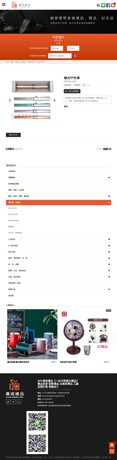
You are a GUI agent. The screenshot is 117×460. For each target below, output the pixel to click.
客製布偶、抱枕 (14, 283)
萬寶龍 (11, 227)
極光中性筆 (13, 135)
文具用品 (11, 239)
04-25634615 (47, 399)
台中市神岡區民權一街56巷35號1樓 (55, 393)
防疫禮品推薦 (13, 184)
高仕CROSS (13, 214)
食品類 (11, 296)
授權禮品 (11, 177)
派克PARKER (13, 221)
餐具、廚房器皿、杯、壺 (17, 258)
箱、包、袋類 (13, 264)
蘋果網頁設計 (67, 390)
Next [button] (55, 100)
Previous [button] (8, 100)
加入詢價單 (74, 91)
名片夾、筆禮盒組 (15, 233)
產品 (12, 62)
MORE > (54, 362)
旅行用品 (11, 252)
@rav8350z (49, 402)
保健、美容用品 (14, 277)
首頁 (7, 62)
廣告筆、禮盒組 (21, 62)
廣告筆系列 (31, 62)
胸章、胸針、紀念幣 (16, 190)
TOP (112, 451)
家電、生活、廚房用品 (17, 271)
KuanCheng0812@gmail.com (53, 396)
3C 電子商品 (13, 246)
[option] (32, 100)
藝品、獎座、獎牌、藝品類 (18, 196)
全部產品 (11, 171)
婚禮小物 (11, 289)
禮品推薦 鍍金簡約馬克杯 (18, 362)
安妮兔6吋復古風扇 (68, 362)
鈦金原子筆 (14, 149)
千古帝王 (103, 149)
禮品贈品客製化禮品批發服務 (59, 405)
